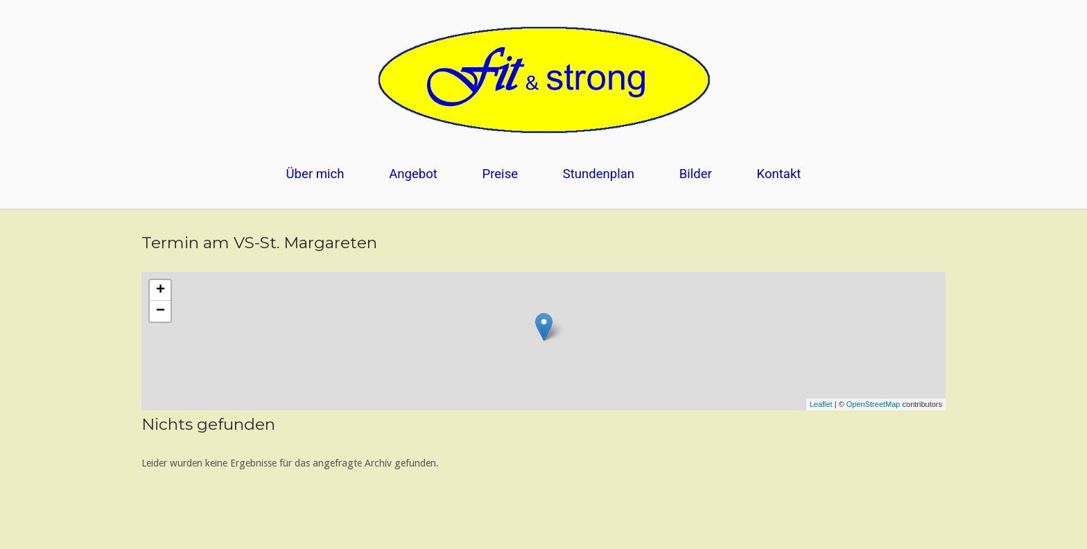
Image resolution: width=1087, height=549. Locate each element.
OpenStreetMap (873, 404)
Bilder (695, 174)
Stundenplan (598, 174)
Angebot (413, 174)
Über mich (315, 174)
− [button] (160, 311)
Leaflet (821, 404)
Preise (500, 174)
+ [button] (160, 290)
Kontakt (779, 174)
